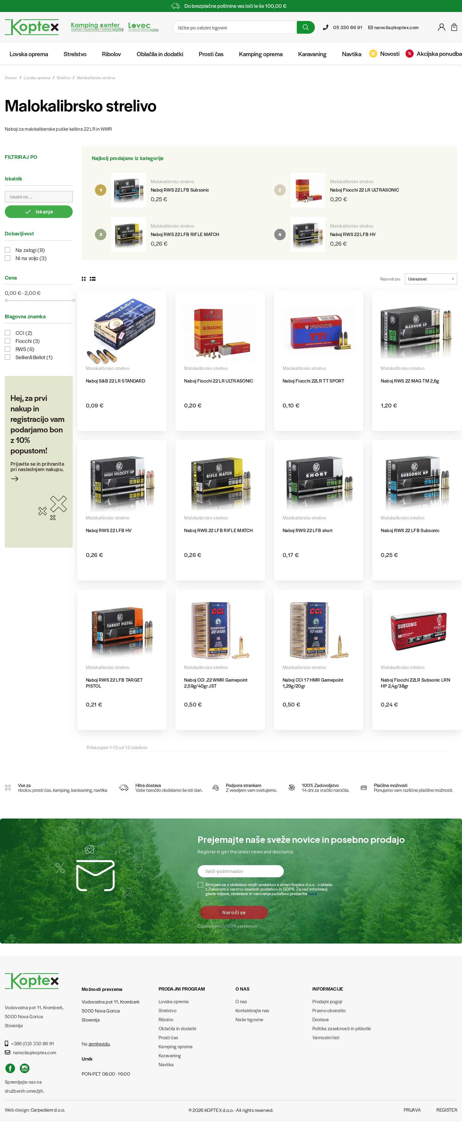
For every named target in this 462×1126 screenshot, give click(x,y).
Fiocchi (28, 340)
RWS (25, 349)
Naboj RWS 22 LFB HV (353, 234)
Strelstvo (75, 54)
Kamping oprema (261, 54)
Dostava (320, 1019)
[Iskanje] (234, 27)
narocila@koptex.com (30, 1052)
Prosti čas (211, 54)
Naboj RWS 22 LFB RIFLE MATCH (185, 234)
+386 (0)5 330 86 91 (29, 1043)
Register (446, 1109)
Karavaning (312, 54)
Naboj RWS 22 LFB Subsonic (180, 189)
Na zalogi (30, 249)
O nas (241, 1001)
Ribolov (111, 54)
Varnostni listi (325, 1037)
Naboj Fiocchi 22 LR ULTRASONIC (364, 189)
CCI (24, 332)
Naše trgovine (249, 1019)
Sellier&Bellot (34, 357)
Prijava (412, 1109)
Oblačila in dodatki (160, 54)
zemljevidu (99, 1043)
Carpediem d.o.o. (48, 1109)
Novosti (384, 53)
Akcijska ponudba (434, 53)
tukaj (312, 893)
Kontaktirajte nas (252, 1010)
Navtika (351, 54)
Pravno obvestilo (328, 1010)
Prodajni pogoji (327, 1001)
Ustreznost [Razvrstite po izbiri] (431, 279)
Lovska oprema (29, 54)
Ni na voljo (31, 258)
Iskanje (38, 211)
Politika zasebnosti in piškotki (341, 1028)
